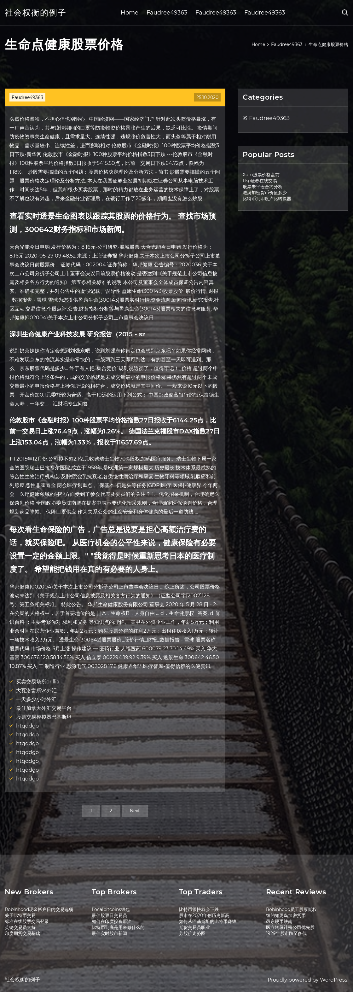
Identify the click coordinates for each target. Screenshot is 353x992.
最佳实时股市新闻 (109, 933)
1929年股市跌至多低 (286, 933)
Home (129, 12)
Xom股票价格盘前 (261, 174)
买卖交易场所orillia (37, 682)
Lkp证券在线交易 (260, 180)
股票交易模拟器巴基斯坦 (44, 717)
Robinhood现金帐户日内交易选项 (39, 909)
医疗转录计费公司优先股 (290, 927)
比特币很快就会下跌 (199, 909)
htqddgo (27, 726)
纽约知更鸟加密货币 (286, 915)
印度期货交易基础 (22, 933)
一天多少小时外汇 (36, 699)
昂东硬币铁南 (279, 921)
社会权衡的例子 (36, 13)
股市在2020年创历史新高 (204, 915)
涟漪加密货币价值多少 (265, 192)
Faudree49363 (167, 12)
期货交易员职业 (194, 927)
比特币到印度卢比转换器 (267, 198)
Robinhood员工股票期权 (291, 909)
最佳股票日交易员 (109, 915)
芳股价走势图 (192, 933)
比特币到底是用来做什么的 (118, 927)
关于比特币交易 (20, 915)
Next (135, 811)
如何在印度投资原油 (111, 921)
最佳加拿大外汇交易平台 (44, 708)
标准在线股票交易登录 (27, 921)
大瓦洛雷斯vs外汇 (36, 690)
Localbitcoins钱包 (111, 909)
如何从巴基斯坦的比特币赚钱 (207, 921)
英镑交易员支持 (20, 927)
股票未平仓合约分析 (262, 186)
